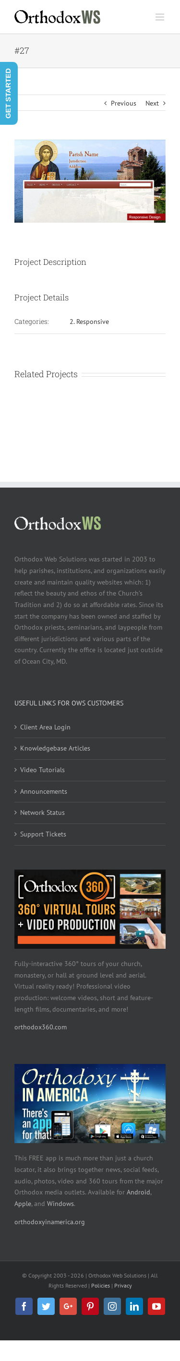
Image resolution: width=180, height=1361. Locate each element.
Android (138, 1192)
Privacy (123, 1285)
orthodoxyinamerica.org (49, 1222)
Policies (100, 1285)
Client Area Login (45, 727)
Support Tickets (43, 834)
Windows (60, 1203)
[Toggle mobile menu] (161, 17)
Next (152, 103)
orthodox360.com (40, 1027)
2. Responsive (89, 321)
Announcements (43, 791)
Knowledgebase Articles (55, 748)
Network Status (42, 812)
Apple (22, 1203)
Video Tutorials (42, 769)
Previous (123, 103)
